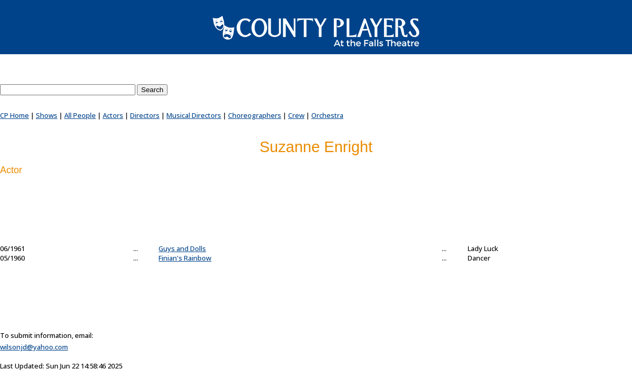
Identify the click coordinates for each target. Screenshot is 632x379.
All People (80, 115)
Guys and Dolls (182, 248)
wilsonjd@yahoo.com (34, 347)
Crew (296, 115)
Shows (46, 115)
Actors (113, 115)
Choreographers (254, 115)
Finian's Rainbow (185, 258)
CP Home (14, 115)
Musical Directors (193, 115)
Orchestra (327, 115)
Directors (145, 115)
